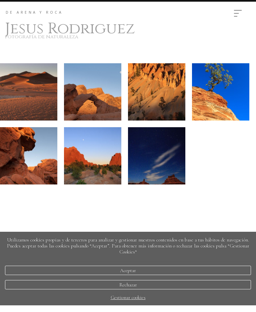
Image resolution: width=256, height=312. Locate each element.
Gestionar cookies (128, 297)
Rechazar (128, 285)
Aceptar (128, 270)
